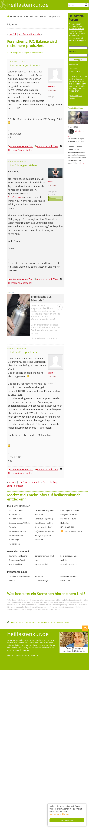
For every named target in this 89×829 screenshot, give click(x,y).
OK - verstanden (67, 820)
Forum (14, 24)
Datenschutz (43, 622)
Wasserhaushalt (42, 564)
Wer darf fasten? (16, 518)
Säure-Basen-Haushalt (18, 556)
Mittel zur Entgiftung (44, 518)
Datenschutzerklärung (59, 814)
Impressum (31, 622)
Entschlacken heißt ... (44, 523)
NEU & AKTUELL (67, 527)
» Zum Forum (74, 71)
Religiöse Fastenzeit (69, 514)
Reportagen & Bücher (69, 510)
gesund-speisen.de (68, 564)
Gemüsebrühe (15, 197)
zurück (12, 482)
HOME (12, 622)
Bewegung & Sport (17, 560)
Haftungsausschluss (60, 622)
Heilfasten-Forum (46, 531)
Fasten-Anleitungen (17, 531)
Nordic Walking (15, 564)
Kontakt (21, 622)
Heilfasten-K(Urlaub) (73, 531)
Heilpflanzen (54, 16)
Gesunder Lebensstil (39, 16)
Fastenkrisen (14, 544)
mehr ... (81, 163)
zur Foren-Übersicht (29, 482)
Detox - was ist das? (43, 527)
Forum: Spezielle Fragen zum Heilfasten (26, 52)
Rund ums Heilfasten (19, 16)
